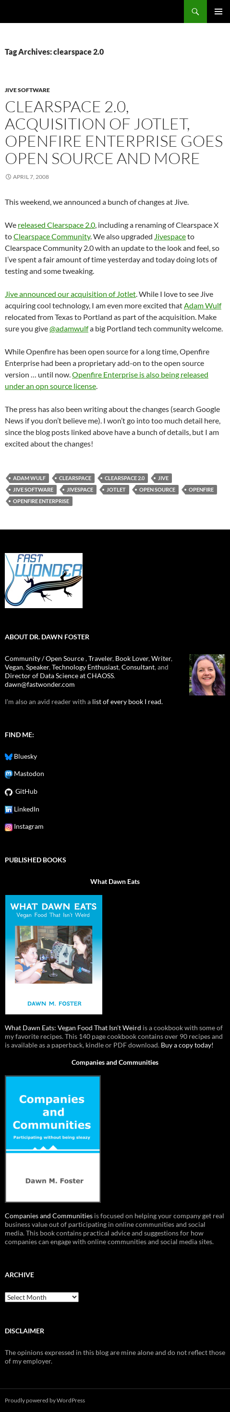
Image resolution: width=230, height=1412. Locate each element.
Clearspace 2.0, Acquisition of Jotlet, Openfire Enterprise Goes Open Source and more (114, 132)
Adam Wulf (202, 305)
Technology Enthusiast (85, 667)
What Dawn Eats (115, 881)
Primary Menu (218, 11)
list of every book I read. (127, 701)
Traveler (100, 658)
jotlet (116, 489)
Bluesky (24, 756)
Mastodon (28, 773)
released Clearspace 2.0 (56, 224)
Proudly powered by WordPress (45, 1400)
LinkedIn (25, 809)
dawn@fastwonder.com (40, 684)
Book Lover (131, 658)
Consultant (138, 667)
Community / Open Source (45, 658)
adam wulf (29, 478)
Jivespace (170, 236)
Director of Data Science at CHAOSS (59, 675)
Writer (161, 658)
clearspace (75, 478)
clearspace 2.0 (125, 478)
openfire (201, 489)
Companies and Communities (115, 1062)
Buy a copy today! (187, 1045)
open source (157, 489)
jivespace (80, 489)
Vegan (14, 667)
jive (163, 478)
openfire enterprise (41, 501)
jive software (27, 90)
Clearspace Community (51, 236)
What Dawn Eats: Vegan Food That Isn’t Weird (73, 1028)
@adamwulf (68, 328)
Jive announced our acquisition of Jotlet (70, 293)
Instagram (28, 826)
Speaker (37, 667)
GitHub (24, 791)
